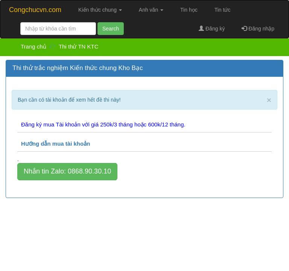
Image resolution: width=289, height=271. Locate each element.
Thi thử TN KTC (79, 46)
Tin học (189, 10)
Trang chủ (34, 46)
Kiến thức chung (100, 10)
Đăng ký (212, 29)
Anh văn (151, 10)
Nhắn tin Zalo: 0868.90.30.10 (67, 171)
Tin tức (222, 10)
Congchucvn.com (35, 10)
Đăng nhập (258, 29)
